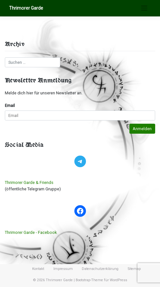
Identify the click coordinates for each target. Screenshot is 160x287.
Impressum (63, 269)
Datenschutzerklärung (100, 269)
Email (10, 105)
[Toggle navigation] (144, 8)
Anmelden (142, 128)
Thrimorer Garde (26, 8)
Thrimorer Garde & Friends (29, 182)
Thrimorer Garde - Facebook (31, 232)
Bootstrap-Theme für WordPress (101, 280)
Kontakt (38, 269)
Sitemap (134, 269)
